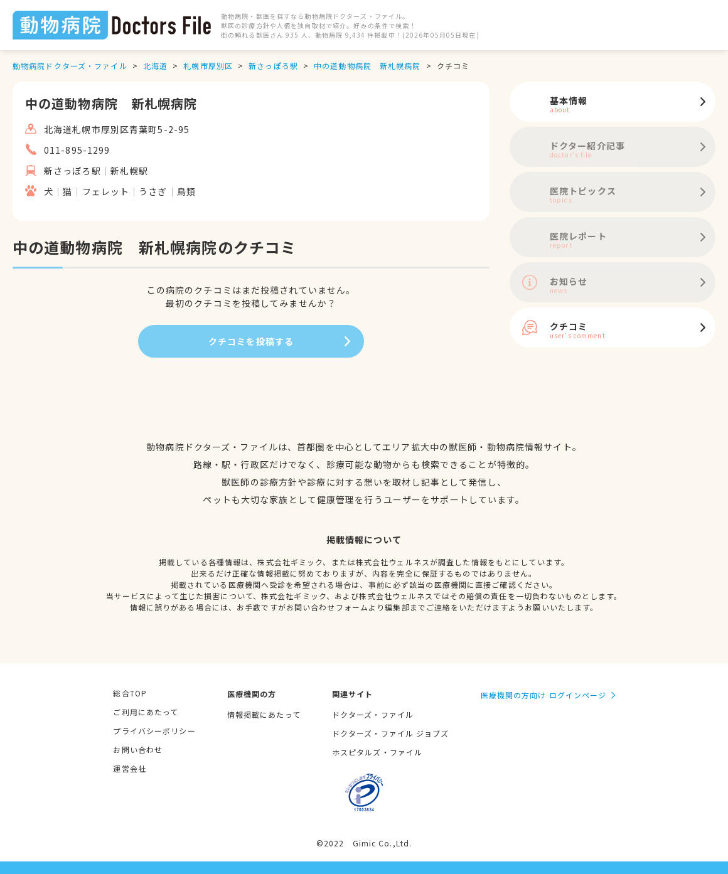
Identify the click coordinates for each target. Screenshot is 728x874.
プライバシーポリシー (154, 730)
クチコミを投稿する (251, 341)
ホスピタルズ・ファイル (377, 752)
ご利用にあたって (145, 711)
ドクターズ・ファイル (373, 714)
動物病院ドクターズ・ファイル (70, 65)
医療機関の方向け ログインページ (544, 695)
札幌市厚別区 (208, 65)
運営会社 (129, 768)
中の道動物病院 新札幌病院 (367, 65)
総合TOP (130, 693)
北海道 (155, 65)
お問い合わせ (138, 749)
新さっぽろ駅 (273, 65)
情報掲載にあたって (264, 714)
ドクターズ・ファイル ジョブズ (390, 733)
